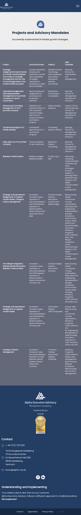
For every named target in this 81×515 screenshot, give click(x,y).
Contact (19, 511)
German (61, 511)
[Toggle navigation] (77, 6)
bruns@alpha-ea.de (16, 469)
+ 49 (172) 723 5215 (15, 445)
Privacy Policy (47, 511)
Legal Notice (33, 511)
